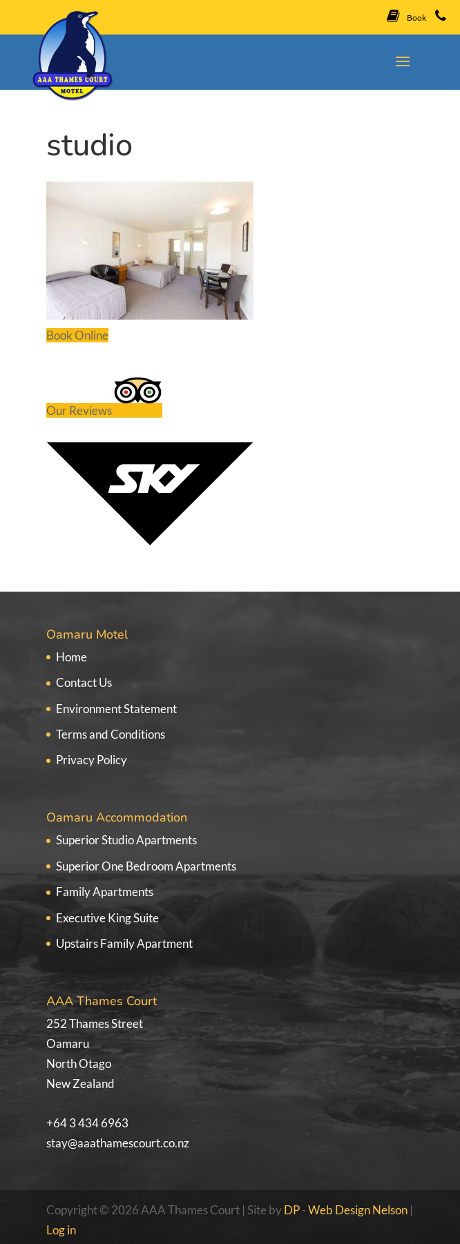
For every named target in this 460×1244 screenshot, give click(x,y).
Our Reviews (104, 410)
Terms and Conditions (110, 734)
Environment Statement (116, 708)
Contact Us (84, 682)
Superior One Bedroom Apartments (146, 866)
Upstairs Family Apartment (124, 943)
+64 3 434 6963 (87, 1123)
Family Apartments (104, 891)
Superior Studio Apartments (126, 840)
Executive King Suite (107, 918)
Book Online (77, 335)
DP (293, 1210)
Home (71, 657)
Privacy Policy (91, 759)
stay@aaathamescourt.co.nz (117, 1143)
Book (406, 16)
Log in (61, 1230)
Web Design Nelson (358, 1210)
